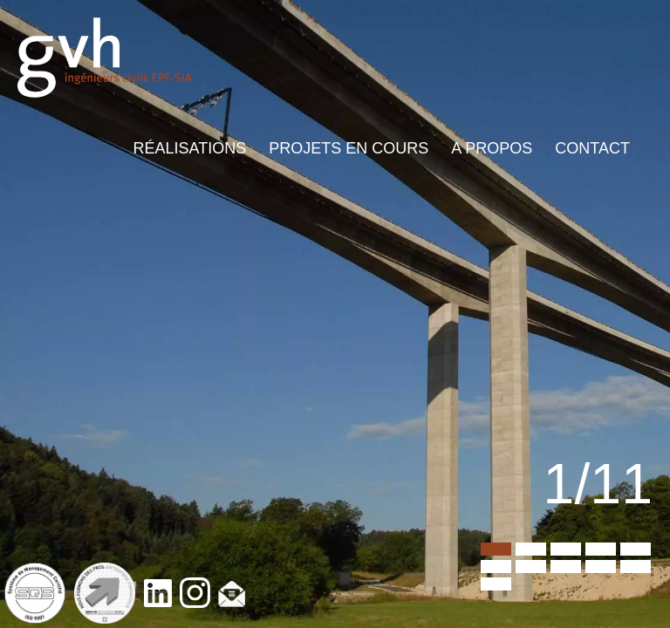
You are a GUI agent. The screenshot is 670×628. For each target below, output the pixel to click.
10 (635, 566)
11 (496, 583)
